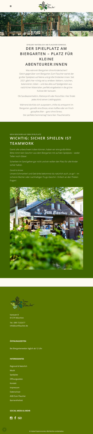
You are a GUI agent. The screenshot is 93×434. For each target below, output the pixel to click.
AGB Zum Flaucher (18, 396)
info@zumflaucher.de (19, 325)
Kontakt (13, 383)
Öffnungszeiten (16, 379)
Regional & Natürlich (18, 366)
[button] (4, 429)
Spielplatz (14, 374)
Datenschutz (15, 392)
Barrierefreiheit (16, 400)
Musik (12, 370)
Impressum (14, 387)
